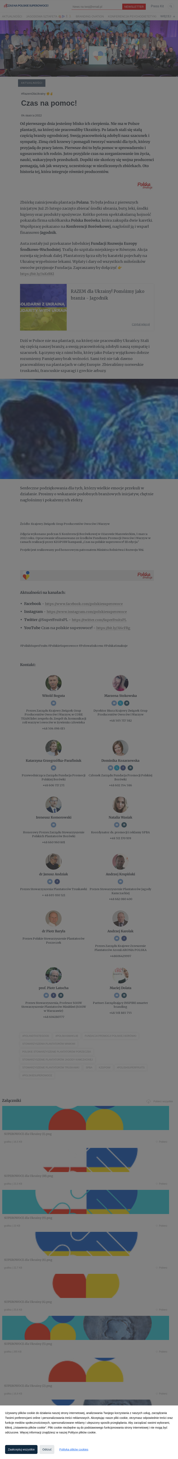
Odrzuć (46, 1449)
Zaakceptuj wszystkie (21, 1449)
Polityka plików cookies (73, 1449)
